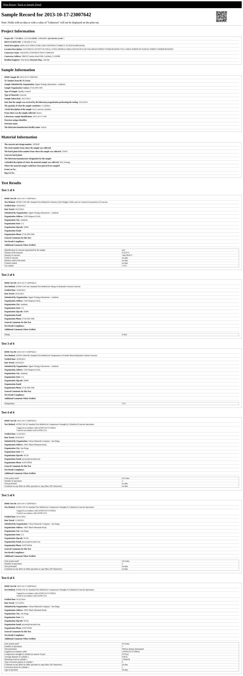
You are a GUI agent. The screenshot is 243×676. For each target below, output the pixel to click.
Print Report (9, 4)
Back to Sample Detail (29, 4)
